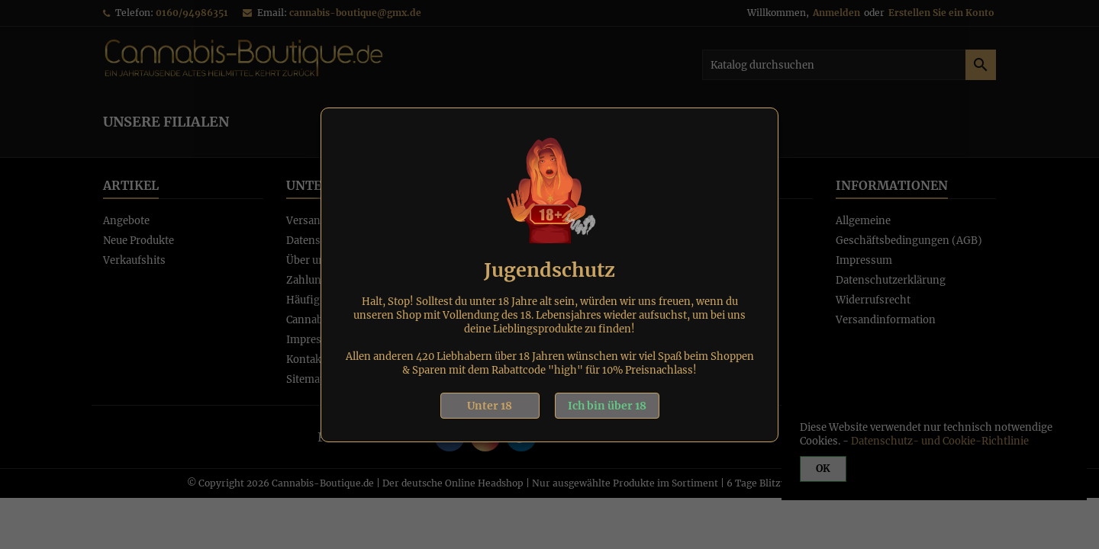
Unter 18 (489, 406)
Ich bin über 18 (607, 406)
